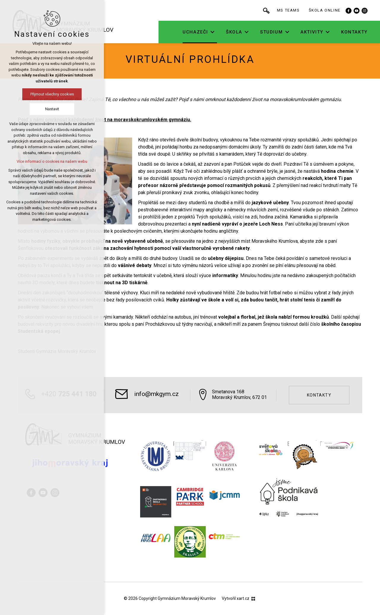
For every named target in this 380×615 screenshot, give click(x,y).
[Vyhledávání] (275, 10)
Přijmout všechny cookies (52, 94)
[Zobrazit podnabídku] (221, 32)
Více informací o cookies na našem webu (52, 161)
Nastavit (52, 109)
